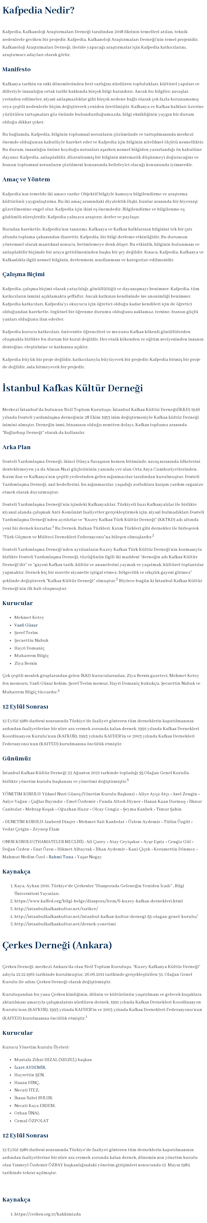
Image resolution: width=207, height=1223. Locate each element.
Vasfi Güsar (26, 625)
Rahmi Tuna (61, 857)
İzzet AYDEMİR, (30, 1067)
